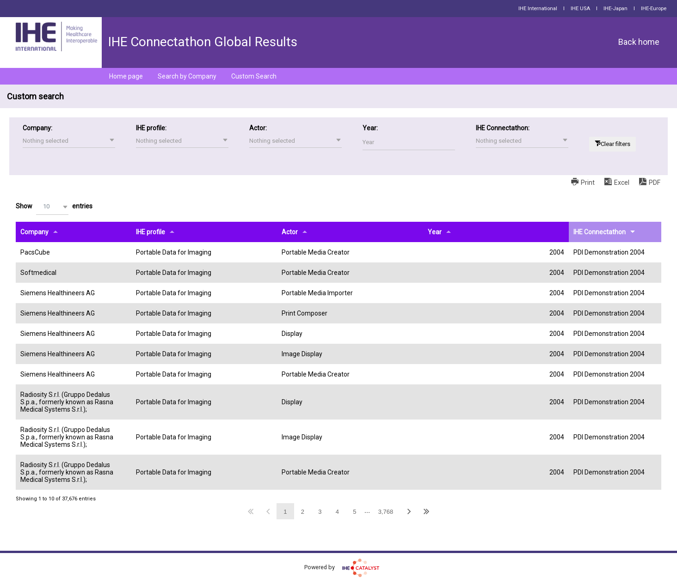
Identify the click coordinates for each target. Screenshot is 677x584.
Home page (126, 76)
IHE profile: (151, 128)
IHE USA (580, 9)
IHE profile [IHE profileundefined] (150, 232)
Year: (370, 128)
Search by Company (187, 76)
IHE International (537, 9)
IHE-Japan (615, 9)
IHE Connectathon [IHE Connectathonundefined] (599, 232)
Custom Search (254, 76)
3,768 (386, 511)
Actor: (258, 128)
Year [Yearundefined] (435, 232)
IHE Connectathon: (502, 128)
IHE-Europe (653, 9)
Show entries (54, 207)
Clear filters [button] (615, 143)
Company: (37, 128)
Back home (638, 42)
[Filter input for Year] (409, 142)
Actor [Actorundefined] (290, 232)
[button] (69, 141)
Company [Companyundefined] (34, 232)
